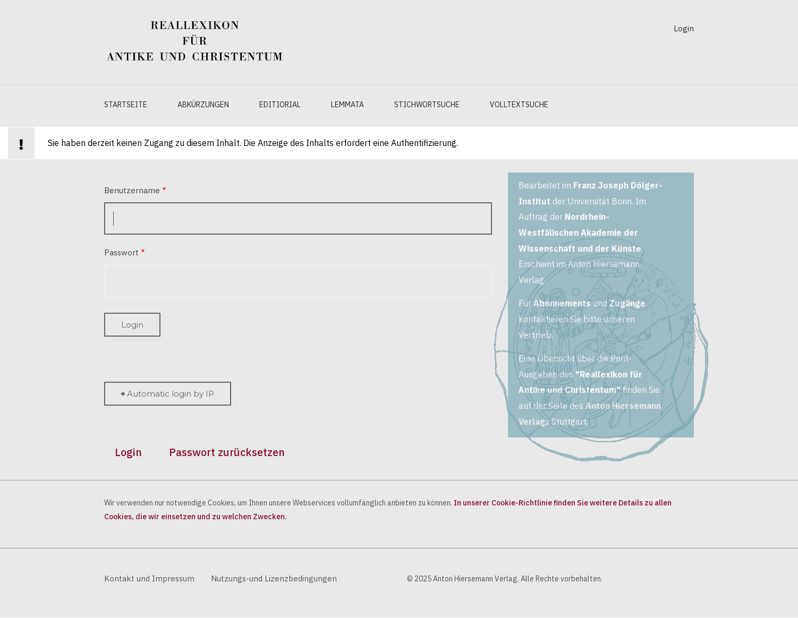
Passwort (121, 252)
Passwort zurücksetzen (227, 452)
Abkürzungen (203, 104)
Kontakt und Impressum (149, 578)
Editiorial (280, 104)
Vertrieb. (536, 335)
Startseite (125, 104)
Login (684, 28)
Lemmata (347, 104)
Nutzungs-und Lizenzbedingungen (274, 578)
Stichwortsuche (427, 104)
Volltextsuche (519, 104)
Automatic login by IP (170, 394)
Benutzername (132, 190)
